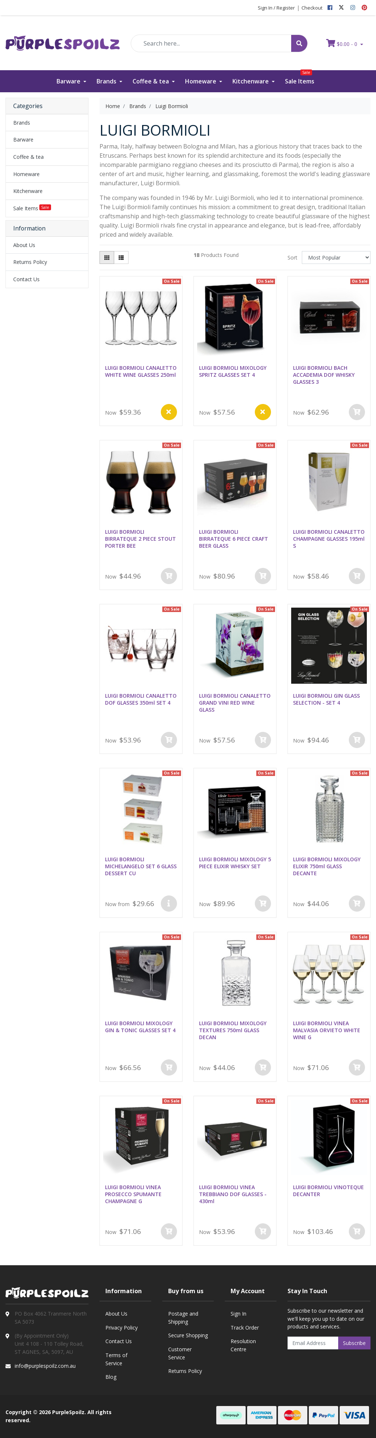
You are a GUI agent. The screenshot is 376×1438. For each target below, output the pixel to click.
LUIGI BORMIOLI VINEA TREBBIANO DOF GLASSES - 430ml (233, 1194)
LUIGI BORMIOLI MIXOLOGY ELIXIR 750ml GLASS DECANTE (327, 866)
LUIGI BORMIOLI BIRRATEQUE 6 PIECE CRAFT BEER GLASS (233, 538)
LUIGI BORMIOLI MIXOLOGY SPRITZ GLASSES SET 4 (233, 371)
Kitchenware (251, 81)
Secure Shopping (188, 1335)
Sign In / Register (276, 7)
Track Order (245, 1327)
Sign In (238, 1313)
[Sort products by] (336, 257)
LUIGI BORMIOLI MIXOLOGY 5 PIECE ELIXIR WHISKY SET (235, 863)
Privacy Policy (121, 1327)
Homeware (201, 81)
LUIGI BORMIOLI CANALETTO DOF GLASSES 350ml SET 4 (141, 699)
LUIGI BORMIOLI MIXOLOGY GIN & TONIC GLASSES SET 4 (140, 1027)
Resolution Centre (243, 1345)
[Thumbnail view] (107, 257)
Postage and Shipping (183, 1317)
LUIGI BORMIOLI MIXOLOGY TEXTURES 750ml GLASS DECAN (233, 1030)
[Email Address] (313, 1343)
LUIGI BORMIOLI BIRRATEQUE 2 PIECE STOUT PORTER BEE (140, 538)
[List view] (121, 257)
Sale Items (299, 77)
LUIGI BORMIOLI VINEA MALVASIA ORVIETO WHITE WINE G (326, 1030)
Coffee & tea (151, 81)
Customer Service (180, 1353)
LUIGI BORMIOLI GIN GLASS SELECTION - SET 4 (326, 699)
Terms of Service (116, 1359)
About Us (24, 245)
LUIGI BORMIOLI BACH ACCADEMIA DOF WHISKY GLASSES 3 (324, 374)
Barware (69, 81)
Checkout (311, 7)
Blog (110, 1376)
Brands (107, 81)
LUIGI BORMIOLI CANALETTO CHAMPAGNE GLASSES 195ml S (329, 538)
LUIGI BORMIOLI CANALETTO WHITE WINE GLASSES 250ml (141, 371)
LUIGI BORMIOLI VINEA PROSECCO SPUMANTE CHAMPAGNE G (133, 1194)
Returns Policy (30, 261)
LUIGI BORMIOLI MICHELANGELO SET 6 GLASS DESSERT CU (141, 866)
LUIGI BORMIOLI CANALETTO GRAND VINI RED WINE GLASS (235, 702)
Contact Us (26, 279)
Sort (292, 257)
